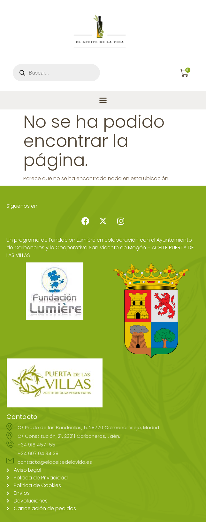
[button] (103, 100)
